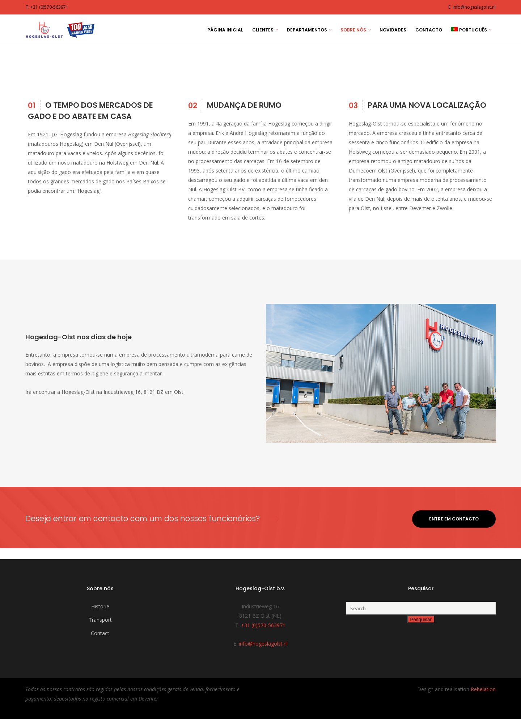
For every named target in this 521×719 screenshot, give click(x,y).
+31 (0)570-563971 (263, 625)
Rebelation (483, 689)
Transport (100, 619)
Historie (100, 606)
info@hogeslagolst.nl (263, 643)
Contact (100, 633)
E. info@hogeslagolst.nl (472, 7)
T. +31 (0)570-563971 (47, 7)
